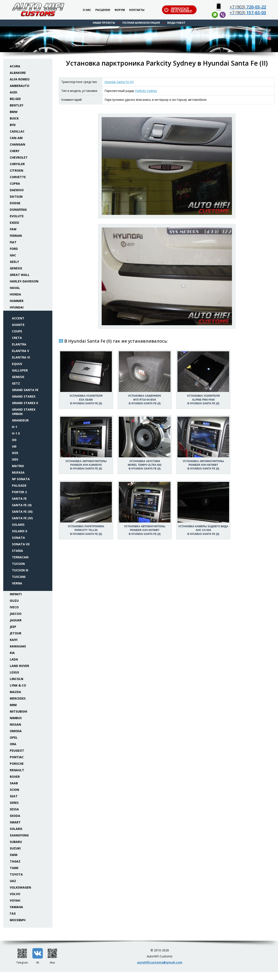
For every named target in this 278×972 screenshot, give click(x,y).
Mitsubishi (18, 711)
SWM (13, 855)
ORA (13, 744)
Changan (17, 144)
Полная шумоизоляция (141, 23)
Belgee (15, 99)
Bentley (16, 105)
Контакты (136, 10)
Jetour (15, 633)
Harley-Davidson (24, 281)
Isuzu (14, 601)
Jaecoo (16, 614)
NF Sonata (21, 479)
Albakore (18, 73)
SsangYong (19, 835)
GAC (13, 255)
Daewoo (17, 190)
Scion (14, 790)
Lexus (14, 672)
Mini (13, 705)
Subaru (16, 842)
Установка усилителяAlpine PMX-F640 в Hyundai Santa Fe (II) (203, 399)
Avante (18, 325)
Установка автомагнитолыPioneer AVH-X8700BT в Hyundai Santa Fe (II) (203, 465)
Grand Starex (23, 396)
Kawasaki (18, 646)
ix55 (15, 459)
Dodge (15, 203)
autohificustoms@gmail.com (159, 962)
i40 (14, 446)
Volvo (15, 894)
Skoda (15, 816)
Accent (18, 318)
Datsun (16, 196)
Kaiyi (13, 640)
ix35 (15, 453)
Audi (13, 92)
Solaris (18, 524)
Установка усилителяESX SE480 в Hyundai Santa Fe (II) (86, 399)
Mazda (15, 692)
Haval (15, 288)
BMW (14, 112)
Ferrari (16, 236)
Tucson (18, 564)
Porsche (17, 763)
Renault (17, 770)
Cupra (15, 183)
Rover (15, 777)
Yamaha (16, 907)
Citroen (16, 170)
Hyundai (16, 307)
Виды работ (176, 23)
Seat (14, 796)
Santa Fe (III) (22, 511)
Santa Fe (19, 498)
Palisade (19, 485)
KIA (12, 653)
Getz (16, 383)
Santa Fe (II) (22, 505)
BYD (13, 125)
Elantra (19, 344)
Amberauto (19, 86)
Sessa (14, 809)
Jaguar (16, 620)
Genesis (16, 268)
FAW (13, 229)
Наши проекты (104, 23)
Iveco (14, 607)
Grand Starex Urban (23, 411)
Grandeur (20, 420)
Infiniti (16, 594)
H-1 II (16, 433)
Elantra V (20, 351)
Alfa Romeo (20, 79)
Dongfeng (18, 209)
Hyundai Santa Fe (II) (119, 82)
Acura (15, 66)
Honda (15, 294)
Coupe (17, 331)
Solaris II (19, 531)
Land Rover (19, 666)
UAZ (13, 881)
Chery (14, 151)
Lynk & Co (18, 685)
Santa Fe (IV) (22, 518)
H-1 (14, 427)
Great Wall (20, 275)
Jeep (13, 627)
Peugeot (17, 750)
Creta (17, 338)
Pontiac (17, 757)
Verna (17, 583)
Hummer (16, 301)
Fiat (13, 242)
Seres (14, 803)
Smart (15, 822)
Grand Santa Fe (25, 390)
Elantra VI (21, 357)
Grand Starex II (25, 403)
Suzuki (15, 848)
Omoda (16, 731)
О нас (87, 10)
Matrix (18, 466)
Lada (14, 659)
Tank (14, 868)
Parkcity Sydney (146, 91)
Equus (17, 364)
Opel (14, 737)
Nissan (15, 724)
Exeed (14, 223)
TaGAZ (15, 861)
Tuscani (18, 577)
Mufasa (18, 472)
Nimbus (16, 718)
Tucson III (20, 570)
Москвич (17, 920)
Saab (14, 783)
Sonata (18, 538)
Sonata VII (21, 544)
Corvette (18, 177)
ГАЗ (13, 913)
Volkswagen (20, 887)
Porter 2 (19, 492)
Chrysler (17, 164)
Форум (119, 10)
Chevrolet (19, 157)
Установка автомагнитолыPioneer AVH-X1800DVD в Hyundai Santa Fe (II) (85, 465)
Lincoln (16, 679)
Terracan (20, 557)
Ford (14, 249)
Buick (14, 118)
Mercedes (18, 698)
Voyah (15, 900)
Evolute (17, 216)
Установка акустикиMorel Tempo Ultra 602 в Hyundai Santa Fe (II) (144, 465)
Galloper (20, 370)
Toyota (16, 874)
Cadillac (17, 131)
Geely (14, 262)
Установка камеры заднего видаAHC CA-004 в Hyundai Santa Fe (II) (203, 530)
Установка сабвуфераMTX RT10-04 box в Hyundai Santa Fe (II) (144, 399)
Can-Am (16, 138)
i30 (14, 440)
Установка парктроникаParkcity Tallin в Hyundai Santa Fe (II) (86, 530)
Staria (17, 551)
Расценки (102, 10)
